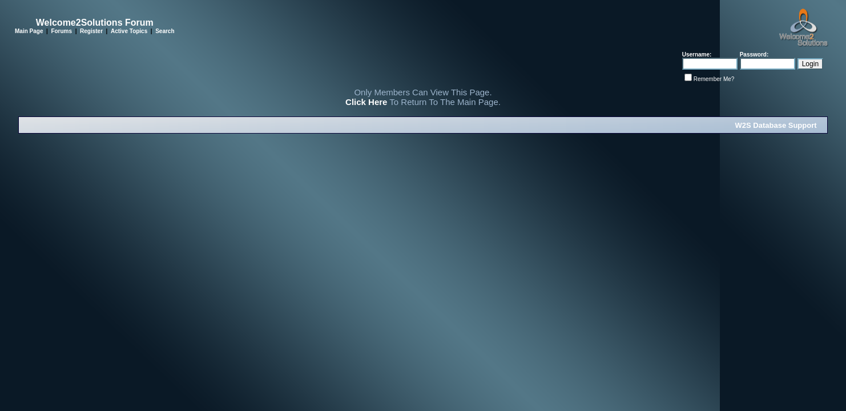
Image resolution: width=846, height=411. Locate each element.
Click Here (366, 102)
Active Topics (129, 31)
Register (91, 31)
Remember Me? (714, 79)
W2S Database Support (776, 125)
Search (164, 31)
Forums (61, 31)
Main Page (29, 31)
